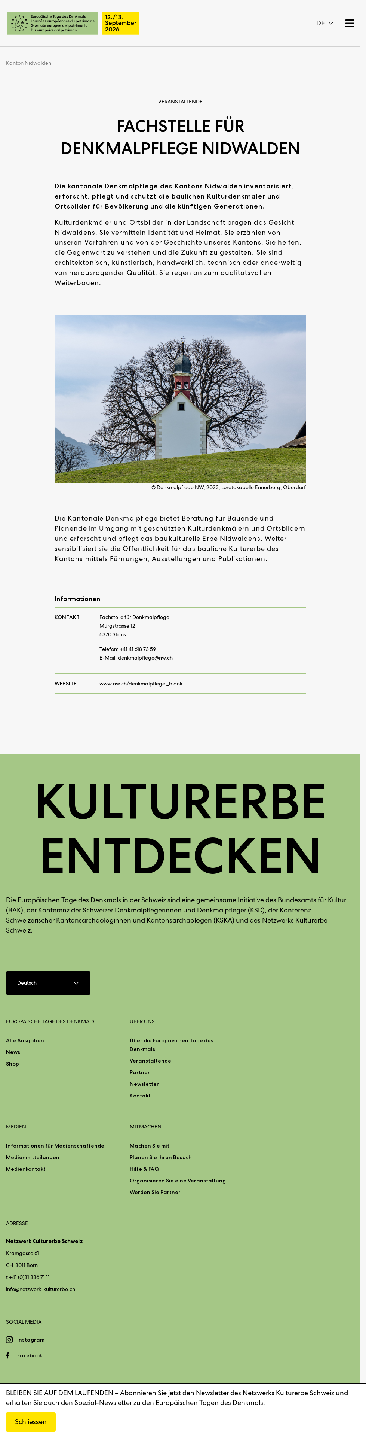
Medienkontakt (26, 1169)
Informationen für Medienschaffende (55, 1145)
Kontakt (140, 1095)
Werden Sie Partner (155, 1192)
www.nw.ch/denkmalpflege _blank (140, 683)
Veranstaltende (150, 1060)
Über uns (142, 1021)
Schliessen (31, 1421)
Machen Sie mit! (150, 1145)
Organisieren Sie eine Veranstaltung (178, 1180)
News (13, 1052)
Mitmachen (146, 1126)
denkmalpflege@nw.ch (145, 657)
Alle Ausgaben (25, 1040)
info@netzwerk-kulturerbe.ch (40, 1289)
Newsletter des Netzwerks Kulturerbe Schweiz (265, 1392)
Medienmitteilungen (32, 1157)
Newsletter (144, 1084)
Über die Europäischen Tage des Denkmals (171, 1044)
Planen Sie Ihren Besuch (161, 1157)
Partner (140, 1072)
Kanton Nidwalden (28, 63)
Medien (16, 1126)
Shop (12, 1063)
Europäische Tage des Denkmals (50, 1021)
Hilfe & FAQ (144, 1169)
